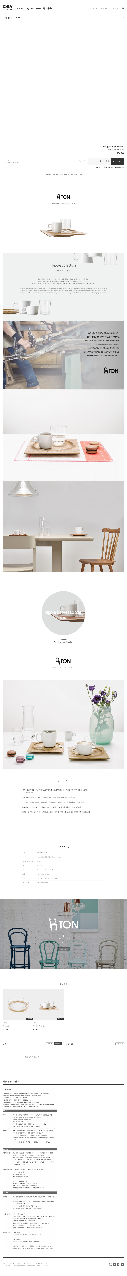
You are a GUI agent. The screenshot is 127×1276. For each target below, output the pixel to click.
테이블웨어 (7, 18)
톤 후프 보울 (6, 1026)
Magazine (29, 8)
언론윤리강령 (45, 1265)
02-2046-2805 (15, 1265)
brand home (63, 949)
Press (39, 8)
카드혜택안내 (118, 167)
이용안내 (38, 1265)
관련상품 (55, 175)
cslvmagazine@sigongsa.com (27, 1265)
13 (65, 942)
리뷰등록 (50, 1043)
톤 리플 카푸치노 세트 (39, 1026)
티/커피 (16, 18)
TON (7, 160)
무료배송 (95, 167)
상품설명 (48, 175)
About (20, 8)
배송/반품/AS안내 (76, 175)
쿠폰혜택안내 (106, 167)
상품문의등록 (120, 1043)
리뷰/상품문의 (64, 175)
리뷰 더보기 (57, 1043)
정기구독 (47, 8)
